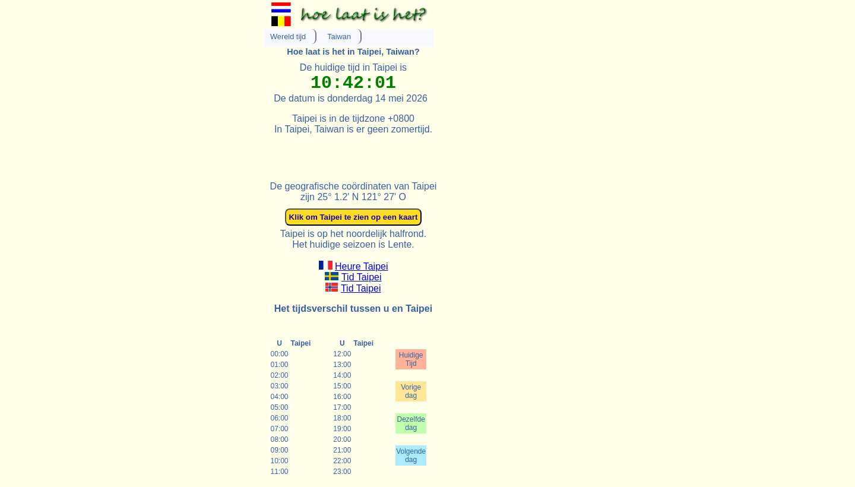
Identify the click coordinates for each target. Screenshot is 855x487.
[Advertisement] (403, 152)
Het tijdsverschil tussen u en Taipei (353, 308)
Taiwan (339, 36)
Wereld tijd (288, 36)
